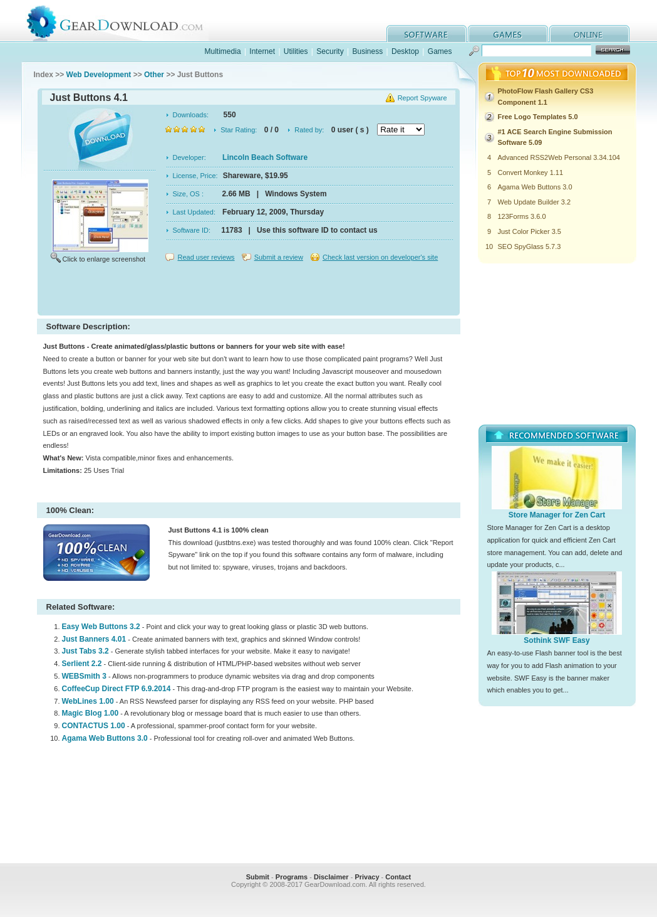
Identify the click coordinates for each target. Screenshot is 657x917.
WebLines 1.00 (88, 701)
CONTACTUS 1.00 (93, 725)
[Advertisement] (248, 291)
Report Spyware (422, 98)
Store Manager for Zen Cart (557, 515)
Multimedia (223, 51)
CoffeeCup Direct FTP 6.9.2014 (116, 688)
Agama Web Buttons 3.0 (105, 738)
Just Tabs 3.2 (85, 651)
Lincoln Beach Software (265, 157)
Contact (398, 877)
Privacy (366, 877)
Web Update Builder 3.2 (534, 202)
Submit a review (278, 257)
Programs (292, 877)
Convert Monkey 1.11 (531, 172)
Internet (262, 51)
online (589, 33)
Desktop (405, 51)
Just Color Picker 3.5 (529, 231)
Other (154, 74)
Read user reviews (206, 257)
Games (440, 51)
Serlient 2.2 (82, 663)
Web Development (99, 74)
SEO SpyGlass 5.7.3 (529, 246)
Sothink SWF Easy (556, 640)
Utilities (296, 51)
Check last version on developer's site (380, 257)
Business (367, 51)
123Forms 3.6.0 (522, 216)
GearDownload (124, 21)
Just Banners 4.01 (94, 639)
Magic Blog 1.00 (90, 713)
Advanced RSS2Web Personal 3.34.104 (559, 157)
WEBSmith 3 (84, 676)
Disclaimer (331, 877)
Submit (257, 877)
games (508, 33)
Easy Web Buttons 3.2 (101, 626)
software (426, 33)
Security (329, 51)
